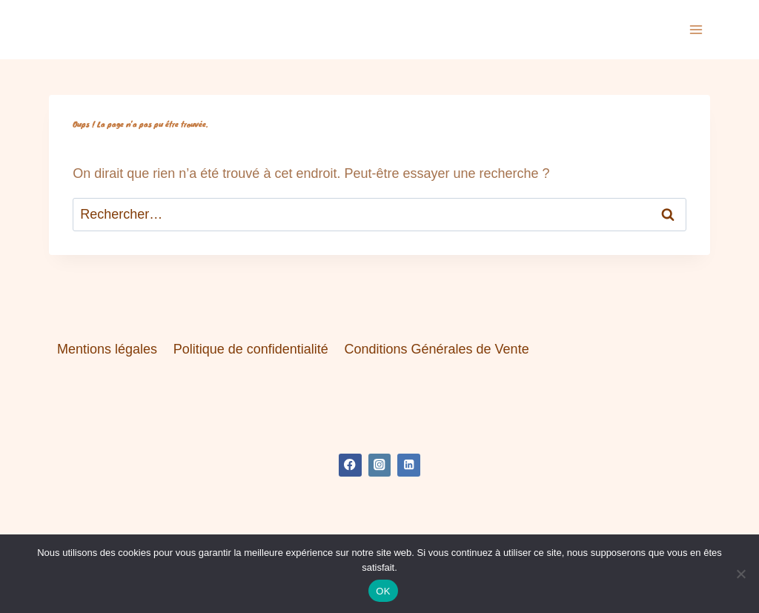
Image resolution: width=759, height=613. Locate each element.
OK (383, 591)
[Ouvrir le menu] (696, 29)
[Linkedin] (408, 465)
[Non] (740, 573)
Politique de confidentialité (250, 349)
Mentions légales (107, 349)
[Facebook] (350, 465)
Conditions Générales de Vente (436, 349)
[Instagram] (379, 465)
